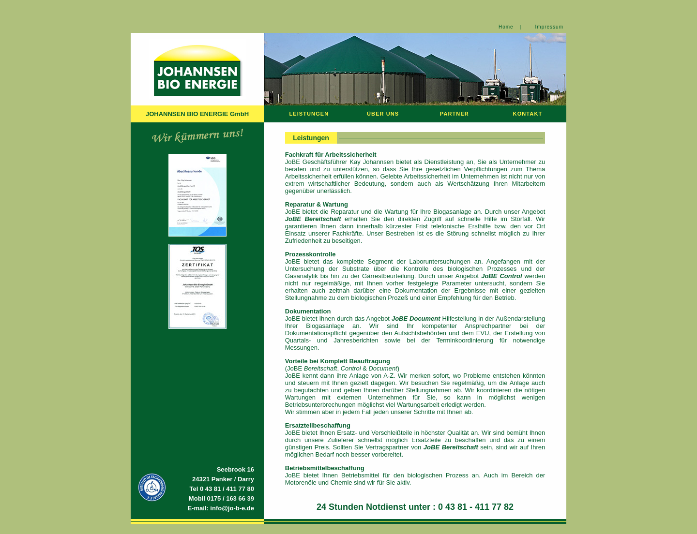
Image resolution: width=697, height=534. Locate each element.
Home (506, 27)
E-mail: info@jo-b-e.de (220, 508)
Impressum (549, 27)
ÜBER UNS (383, 114)
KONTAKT (528, 114)
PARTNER (454, 114)
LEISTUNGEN (309, 114)
